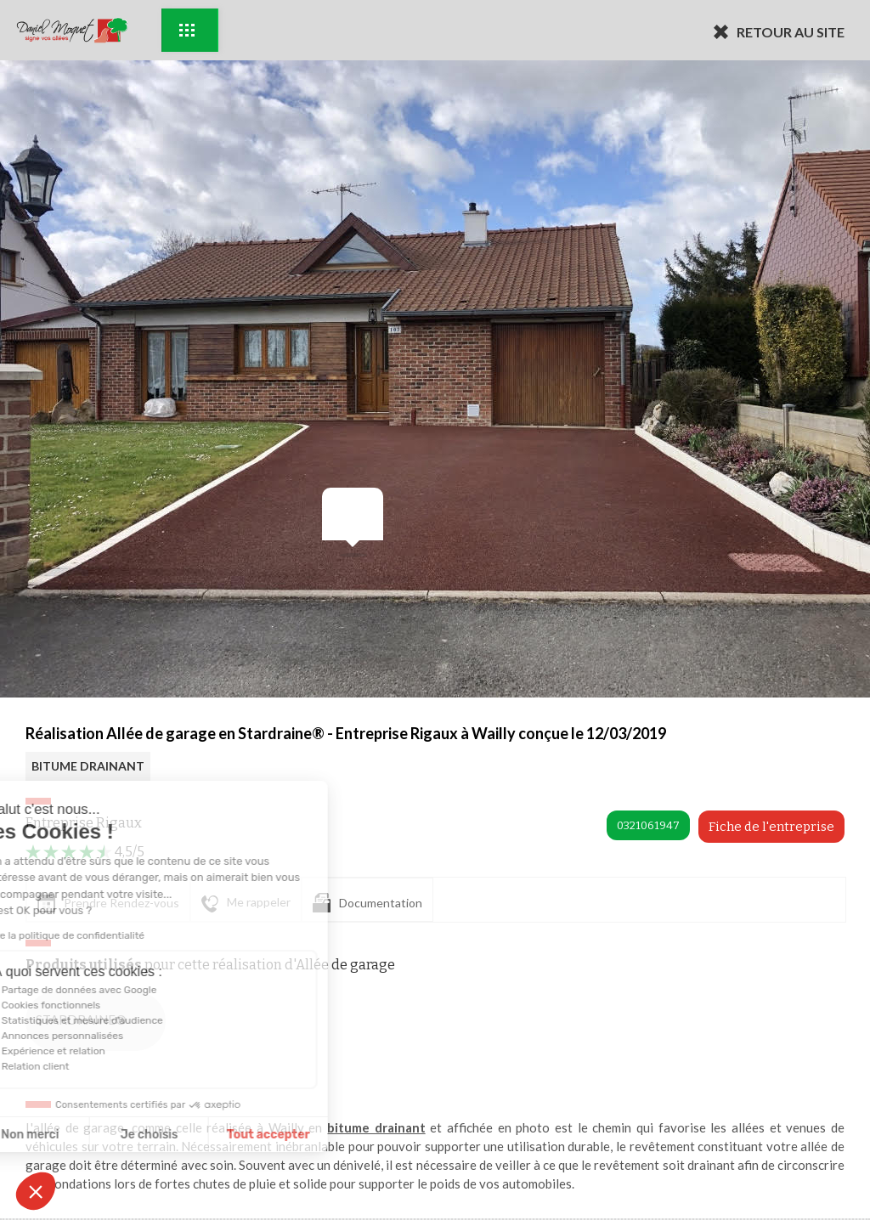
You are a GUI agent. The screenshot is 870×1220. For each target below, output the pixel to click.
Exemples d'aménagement (187, 30)
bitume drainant (376, 1127)
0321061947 (648, 825)
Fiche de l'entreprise (771, 826)
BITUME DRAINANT (87, 766)
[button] (35, 1191)
